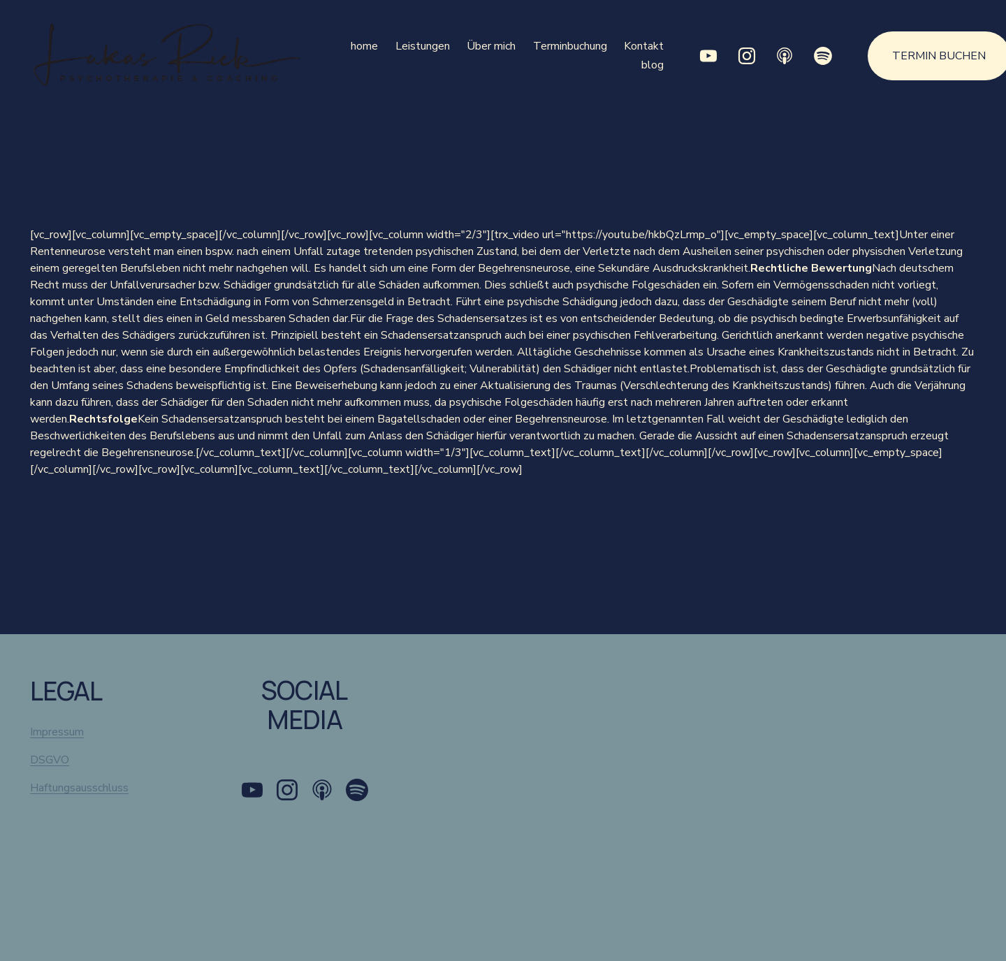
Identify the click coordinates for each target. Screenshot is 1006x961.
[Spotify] (822, 55)
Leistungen (422, 46)
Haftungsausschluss (79, 787)
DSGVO (49, 760)
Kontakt (644, 46)
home (364, 46)
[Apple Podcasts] (784, 55)
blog (652, 65)
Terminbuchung (570, 46)
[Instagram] (746, 55)
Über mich (491, 46)
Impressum (57, 732)
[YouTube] (708, 55)
